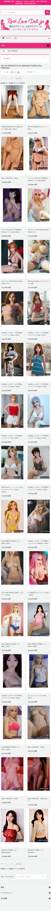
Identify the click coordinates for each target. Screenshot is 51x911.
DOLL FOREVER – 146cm (36, 747)
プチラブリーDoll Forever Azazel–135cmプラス (12, 282)
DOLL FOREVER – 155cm (9, 798)
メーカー (6, 58)
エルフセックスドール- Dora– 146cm (37, 697)
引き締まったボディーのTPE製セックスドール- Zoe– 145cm (11, 437)
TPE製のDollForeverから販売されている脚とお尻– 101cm (12, 128)
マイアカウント (6, 893)
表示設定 (30, 72)
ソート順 (5, 72)
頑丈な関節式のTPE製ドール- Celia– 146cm (10, 748)
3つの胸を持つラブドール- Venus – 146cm (38, 594)
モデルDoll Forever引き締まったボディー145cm (12, 594)
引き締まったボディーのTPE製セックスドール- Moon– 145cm (11, 385)
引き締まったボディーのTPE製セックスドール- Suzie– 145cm (38, 334)
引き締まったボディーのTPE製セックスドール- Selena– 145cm (38, 385)
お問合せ (37, 7)
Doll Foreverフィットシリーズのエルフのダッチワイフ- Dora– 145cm (12, 489)
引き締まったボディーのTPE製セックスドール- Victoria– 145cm (38, 488)
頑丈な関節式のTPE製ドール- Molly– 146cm (10, 542)
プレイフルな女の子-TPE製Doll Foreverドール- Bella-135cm (37, 179)
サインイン (45, 7)
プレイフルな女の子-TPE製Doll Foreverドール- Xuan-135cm (11, 231)
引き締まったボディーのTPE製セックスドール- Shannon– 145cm (38, 542)
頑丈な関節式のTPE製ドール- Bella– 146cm (10, 645)
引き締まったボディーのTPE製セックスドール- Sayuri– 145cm (38, 437)
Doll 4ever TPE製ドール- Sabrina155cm (9, 851)
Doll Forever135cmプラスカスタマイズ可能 (38, 282)
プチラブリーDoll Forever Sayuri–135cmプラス (38, 231)
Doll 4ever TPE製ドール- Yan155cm (35, 851)
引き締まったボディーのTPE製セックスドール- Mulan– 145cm (11, 697)
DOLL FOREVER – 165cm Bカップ (38, 800)
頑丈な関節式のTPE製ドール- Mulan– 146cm (37, 645)
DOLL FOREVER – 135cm (9, 178)
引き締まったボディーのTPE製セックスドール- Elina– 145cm (11, 334)
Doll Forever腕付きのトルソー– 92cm (37, 128)
